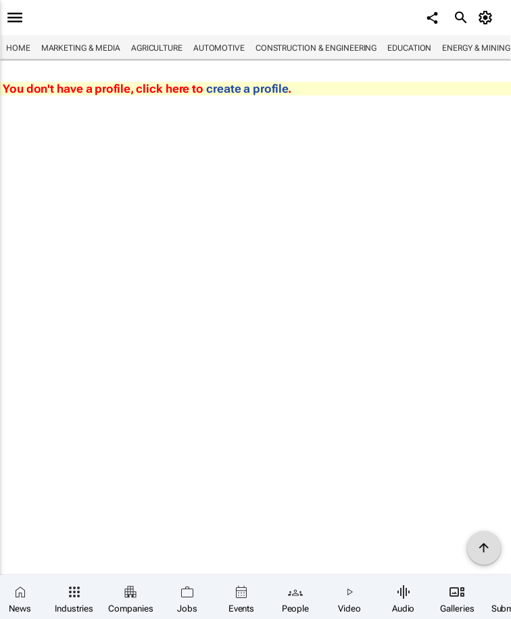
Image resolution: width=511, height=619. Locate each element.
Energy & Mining (476, 48)
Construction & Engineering (316, 48)
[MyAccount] (487, 17)
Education (409, 48)
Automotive (219, 48)
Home (18, 48)
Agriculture (156, 48)
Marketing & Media (80, 48)
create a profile (247, 88)
